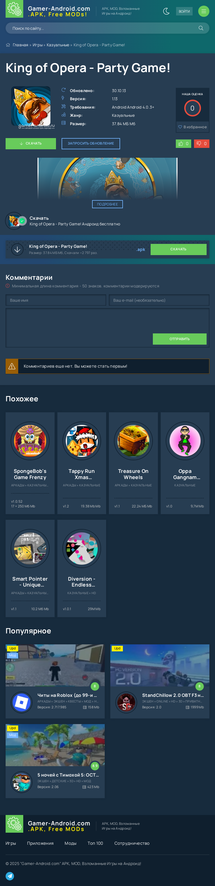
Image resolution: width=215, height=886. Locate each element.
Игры (38, 44)
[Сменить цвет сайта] (166, 11)
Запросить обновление (91, 143)
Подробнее (107, 204)
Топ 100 (95, 843)
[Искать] (201, 28)
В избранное (195, 126)
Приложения (40, 843)
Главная (21, 44)
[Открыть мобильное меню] (203, 11)
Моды (70, 843)
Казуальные (58, 44)
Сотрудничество (132, 843)
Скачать (34, 143)
